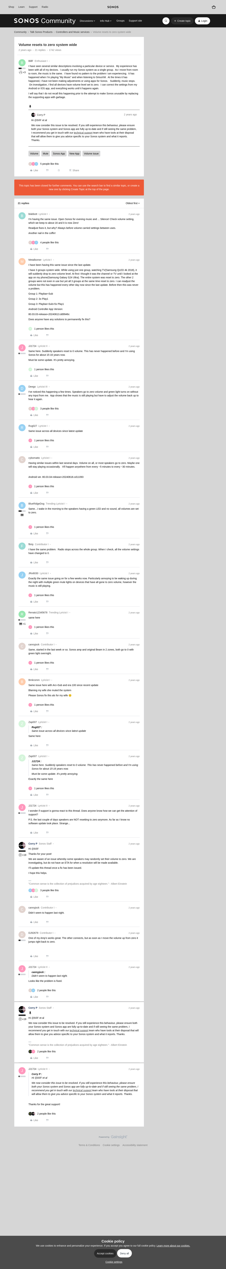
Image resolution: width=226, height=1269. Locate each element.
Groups (120, 20)
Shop (11, 6)
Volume (34, 153)
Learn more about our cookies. (173, 1245)
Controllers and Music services (73, 32)
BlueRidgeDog (36, 503)
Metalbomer (34, 259)
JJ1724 (32, 346)
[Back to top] (218, 1140)
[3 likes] (43, 409)
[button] (182, 20)
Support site (135, 20)
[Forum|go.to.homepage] (45, 20)
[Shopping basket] (214, 7)
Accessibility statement (135, 1145)
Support (33, 6)
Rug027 (32, 425)
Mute (45, 153)
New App (74, 153)
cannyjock (33, 644)
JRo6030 (33, 573)
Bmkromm (34, 680)
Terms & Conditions (89, 1145)
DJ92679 (33, 932)
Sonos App (59, 153)
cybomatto (34, 457)
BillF (30, 61)
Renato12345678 (37, 612)
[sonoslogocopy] (113, 7)
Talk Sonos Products (41, 32)
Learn (21, 6)
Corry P (41, 114)
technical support (83, 132)
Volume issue (91, 153)
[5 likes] (43, 164)
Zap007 (32, 722)
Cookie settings (111, 1145)
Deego (32, 386)
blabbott (32, 214)
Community (20, 32)
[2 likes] (42, 990)
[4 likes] (43, 242)
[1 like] (41, 329)
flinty (31, 544)
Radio (45, 6)
